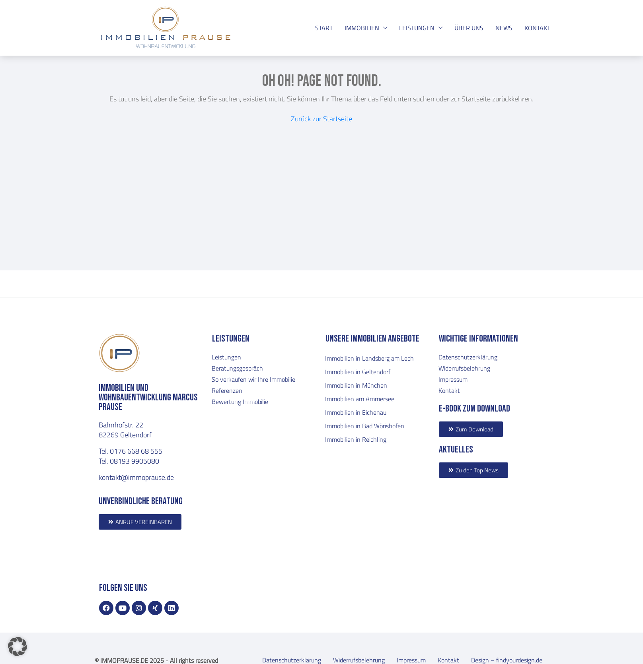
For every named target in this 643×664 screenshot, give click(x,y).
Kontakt (449, 390)
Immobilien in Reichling (355, 439)
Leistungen (226, 357)
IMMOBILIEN (362, 27)
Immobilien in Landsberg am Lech (369, 358)
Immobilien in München (356, 385)
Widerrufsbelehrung (464, 368)
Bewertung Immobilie (240, 401)
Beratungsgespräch (237, 368)
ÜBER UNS (468, 27)
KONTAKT (537, 27)
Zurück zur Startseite (321, 118)
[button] (17, 646)
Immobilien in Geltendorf (357, 371)
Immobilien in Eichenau (355, 412)
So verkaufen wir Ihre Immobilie (253, 379)
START (324, 27)
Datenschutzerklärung (467, 357)
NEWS (503, 27)
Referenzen (227, 390)
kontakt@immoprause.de (136, 477)
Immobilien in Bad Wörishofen (364, 425)
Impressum (453, 379)
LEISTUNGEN (417, 27)
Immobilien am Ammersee (359, 398)
